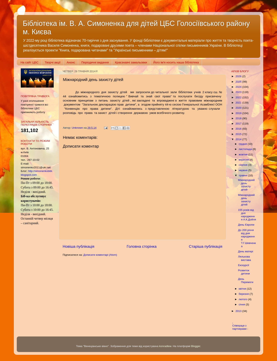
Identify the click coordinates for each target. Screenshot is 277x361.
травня (243, 175)
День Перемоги (245, 280)
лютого (243, 299)
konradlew (165, 346)
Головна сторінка (142, 246)
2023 (238, 92)
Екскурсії (243, 265)
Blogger (195, 346)
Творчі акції (52, 62)
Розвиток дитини (244, 272)
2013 (238, 311)
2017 (238, 123)
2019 (238, 113)
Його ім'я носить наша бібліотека (176, 62)
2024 (238, 86)
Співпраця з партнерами (239, 327)
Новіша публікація (78, 246)
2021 (238, 102)
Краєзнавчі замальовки (131, 62)
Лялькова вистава (244, 258)
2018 (238, 118)
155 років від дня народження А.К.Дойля (247, 214)
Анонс (71, 62)
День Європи (246, 224)
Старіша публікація (205, 246)
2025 (238, 81)
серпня (243, 164)
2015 (238, 134)
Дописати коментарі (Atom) (100, 254)
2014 (238, 139)
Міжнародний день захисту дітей (246, 185)
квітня (243, 288)
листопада (246, 149)
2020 (238, 107)
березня (244, 293)
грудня (243, 143)
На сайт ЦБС (30, 62)
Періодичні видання (95, 62)
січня (242, 304)
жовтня (243, 154)
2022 (238, 97)
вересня (244, 159)
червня (243, 170)
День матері (245, 251)
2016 (238, 128)
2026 (238, 76)
